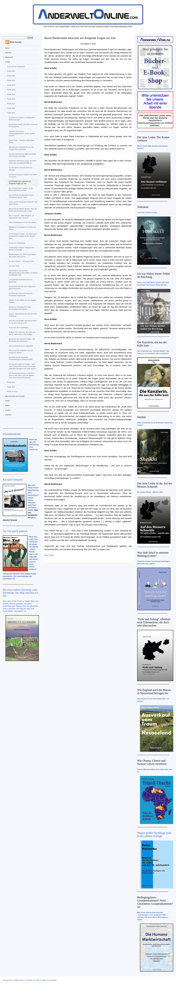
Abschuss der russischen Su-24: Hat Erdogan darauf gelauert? (21, 148)
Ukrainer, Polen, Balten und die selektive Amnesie (22, 301)
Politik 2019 (11, 94)
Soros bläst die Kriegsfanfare (18, 327)
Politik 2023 (11, 85)
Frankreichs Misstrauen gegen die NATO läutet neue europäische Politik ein (22, 162)
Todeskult (142, 206)
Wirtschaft (9, 57)
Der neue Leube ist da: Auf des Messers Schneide (154, 485)
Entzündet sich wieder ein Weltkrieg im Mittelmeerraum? (22, 119)
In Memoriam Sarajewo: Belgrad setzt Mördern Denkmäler (21, 249)
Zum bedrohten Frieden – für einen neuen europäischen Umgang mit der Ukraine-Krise (23, 236)
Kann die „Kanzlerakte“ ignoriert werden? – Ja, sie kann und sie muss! (23, 322)
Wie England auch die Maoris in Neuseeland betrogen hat (154, 691)
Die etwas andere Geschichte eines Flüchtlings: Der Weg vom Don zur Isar (20, 592)
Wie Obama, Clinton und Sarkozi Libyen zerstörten (151, 762)
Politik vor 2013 (12, 391)
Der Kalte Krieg (14, 266)
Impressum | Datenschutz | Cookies (17, 980)
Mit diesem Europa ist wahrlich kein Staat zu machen (23, 176)
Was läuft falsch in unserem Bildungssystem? (153, 554)
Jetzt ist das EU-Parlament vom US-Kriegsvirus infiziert (21, 351)
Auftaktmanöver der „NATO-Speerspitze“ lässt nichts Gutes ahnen (22, 255)
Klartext (8, 53)
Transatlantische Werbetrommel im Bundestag (20, 281)
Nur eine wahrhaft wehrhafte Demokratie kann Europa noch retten (22, 155)
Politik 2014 (11, 382)
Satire (7, 405)
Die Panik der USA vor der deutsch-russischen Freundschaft (21, 294)
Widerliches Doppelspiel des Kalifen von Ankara (22, 228)
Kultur (7, 401)
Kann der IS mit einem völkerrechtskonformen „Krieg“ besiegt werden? (22, 133)
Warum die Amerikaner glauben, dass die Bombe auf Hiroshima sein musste (23, 210)
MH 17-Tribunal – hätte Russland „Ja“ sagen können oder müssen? (21, 217)
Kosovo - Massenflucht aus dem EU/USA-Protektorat (23, 315)
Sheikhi (141, 417)
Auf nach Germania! (13, 479)
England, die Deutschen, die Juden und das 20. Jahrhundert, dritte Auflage (22, 333)
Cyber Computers (49, 980)
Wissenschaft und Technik (15, 396)
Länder (8, 410)
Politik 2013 (11, 387)
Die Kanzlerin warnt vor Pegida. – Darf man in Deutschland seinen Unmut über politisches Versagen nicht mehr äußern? (22, 366)
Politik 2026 (11, 71)
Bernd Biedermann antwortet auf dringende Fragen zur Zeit (20, 182)
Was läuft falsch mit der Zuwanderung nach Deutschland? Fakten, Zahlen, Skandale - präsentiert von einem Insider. (33, 497)
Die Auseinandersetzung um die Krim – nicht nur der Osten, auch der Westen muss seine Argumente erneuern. (22, 375)
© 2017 (37, 980)
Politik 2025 (11, 76)
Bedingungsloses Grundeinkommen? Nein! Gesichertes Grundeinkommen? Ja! (155, 902)
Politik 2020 (11, 90)
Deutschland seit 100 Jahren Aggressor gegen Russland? (22, 287)
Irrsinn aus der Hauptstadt (16, 66)
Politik (7, 62)
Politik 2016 (11, 108)
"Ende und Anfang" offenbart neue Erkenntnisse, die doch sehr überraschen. (153, 622)
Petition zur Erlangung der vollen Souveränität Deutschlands (20, 308)
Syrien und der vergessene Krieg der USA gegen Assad (23, 203)
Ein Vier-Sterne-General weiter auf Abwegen (20, 169)
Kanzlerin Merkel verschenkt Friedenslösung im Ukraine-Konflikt (20, 358)
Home (7, 48)
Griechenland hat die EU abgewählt (21, 346)
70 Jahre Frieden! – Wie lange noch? (21, 261)
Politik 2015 (11, 113)
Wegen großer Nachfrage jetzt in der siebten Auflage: (154, 834)
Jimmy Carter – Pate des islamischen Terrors (21, 141)
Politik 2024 (11, 80)
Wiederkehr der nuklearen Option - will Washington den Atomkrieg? (22, 340)
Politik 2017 (11, 104)
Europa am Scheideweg (17, 243)
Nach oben (49, 555)
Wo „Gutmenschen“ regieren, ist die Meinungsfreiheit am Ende (21, 189)
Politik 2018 (11, 99)
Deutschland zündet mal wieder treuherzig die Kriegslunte (23, 125)
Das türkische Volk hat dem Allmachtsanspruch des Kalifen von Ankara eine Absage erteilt (23, 273)
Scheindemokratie (12, 434)
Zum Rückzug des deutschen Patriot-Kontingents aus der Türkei (21, 196)
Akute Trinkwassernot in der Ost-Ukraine (22, 222)
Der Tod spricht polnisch (15, 531)
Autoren (8, 415)
